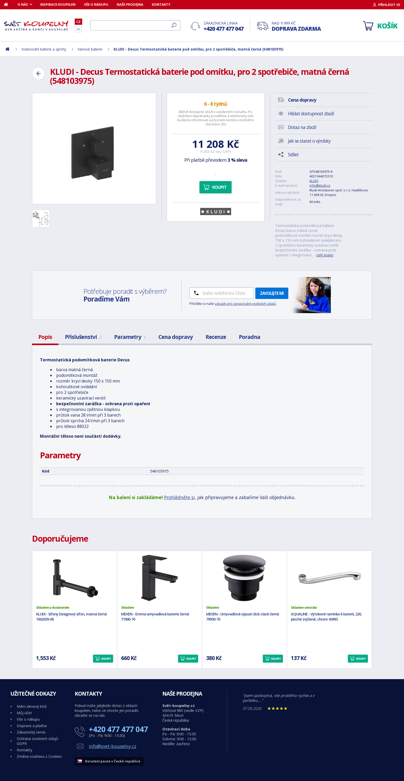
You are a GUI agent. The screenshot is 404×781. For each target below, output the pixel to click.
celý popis (325, 255)
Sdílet (293, 154)
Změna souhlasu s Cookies (39, 756)
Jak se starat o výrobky (309, 141)
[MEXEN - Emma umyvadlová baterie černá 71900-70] (159, 578)
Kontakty (161, 4)
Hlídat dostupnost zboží (311, 113)
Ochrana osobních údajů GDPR (37, 741)
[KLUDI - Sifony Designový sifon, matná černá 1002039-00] (74, 578)
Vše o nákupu (96, 4)
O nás (23, 4)
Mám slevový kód (31, 706)
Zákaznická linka (223, 26)
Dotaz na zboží (302, 127)
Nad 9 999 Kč (296, 26)
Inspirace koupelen (57, 4)
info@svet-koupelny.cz (112, 746)
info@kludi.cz (319, 185)
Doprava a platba (32, 725)
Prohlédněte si (179, 497)
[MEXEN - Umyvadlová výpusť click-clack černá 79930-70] (244, 578)
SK (78, 29)
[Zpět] (38, 73)
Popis (45, 336)
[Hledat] (135, 25)
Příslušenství (83, 336)
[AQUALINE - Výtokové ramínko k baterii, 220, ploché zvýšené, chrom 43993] (329, 578)
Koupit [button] (106, 659)
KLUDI (313, 180)
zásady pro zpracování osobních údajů (245, 303)
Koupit (219, 187)
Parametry (130, 336)
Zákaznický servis (31, 732)
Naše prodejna (130, 4)
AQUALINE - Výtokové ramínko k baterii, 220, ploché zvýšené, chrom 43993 (326, 617)
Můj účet (24, 712)
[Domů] (8, 4)
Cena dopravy (175, 336)
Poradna (249, 336)
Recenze (216, 336)
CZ (78, 21)
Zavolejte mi (272, 293)
